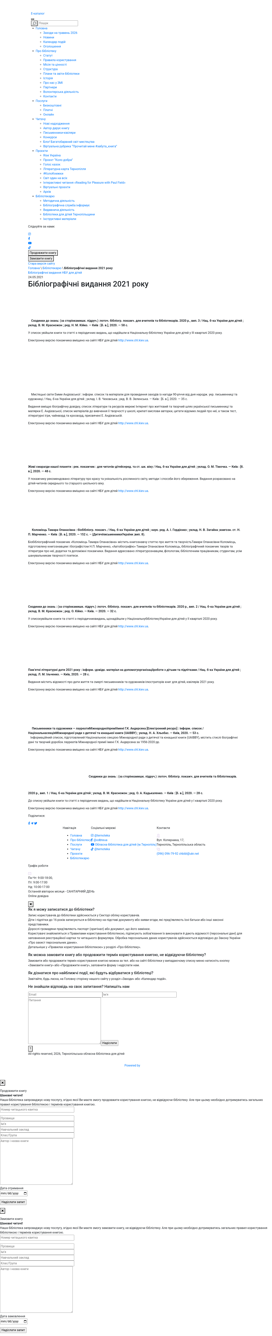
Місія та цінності (55, 64)
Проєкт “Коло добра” (58, 160)
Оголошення (52, 46)
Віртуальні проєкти (56, 187)
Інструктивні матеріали (59, 219)
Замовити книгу (41, 258)
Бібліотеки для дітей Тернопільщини (69, 214)
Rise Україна (52, 155)
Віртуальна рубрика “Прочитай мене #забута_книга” (80, 146)
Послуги (42, 101)
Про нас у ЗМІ (53, 83)
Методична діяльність (59, 201)
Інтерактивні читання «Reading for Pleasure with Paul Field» (84, 182)
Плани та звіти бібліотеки (61, 73)
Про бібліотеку (46, 51)
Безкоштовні (52, 105)
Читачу (41, 119)
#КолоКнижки (53, 173)
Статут (48, 55)
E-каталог (38, 13)
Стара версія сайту (41, 263)
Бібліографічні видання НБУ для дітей (55, 272)
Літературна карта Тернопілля (64, 169)
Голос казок (51, 164)
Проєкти (42, 151)
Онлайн (48, 114)
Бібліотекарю (45, 196)
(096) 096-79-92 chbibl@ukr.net (178, 853)
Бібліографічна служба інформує (66, 205)
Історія (48, 78)
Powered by (161, 1065)
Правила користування (59, 60)
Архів (47, 191)
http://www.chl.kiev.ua (133, 340)
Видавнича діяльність (59, 210)
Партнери (50, 87)
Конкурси (50, 137)
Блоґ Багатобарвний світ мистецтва (69, 142)
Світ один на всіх (55, 178)
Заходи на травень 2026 (60, 33)
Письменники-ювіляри (59, 132)
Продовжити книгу (43, 253)
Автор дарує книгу (56, 128)
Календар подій (54, 42)
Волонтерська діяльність (61, 92)
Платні (48, 110)
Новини (48, 37)
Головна (42, 28)
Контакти (50, 96)
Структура (50, 69)
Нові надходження (56, 123)
